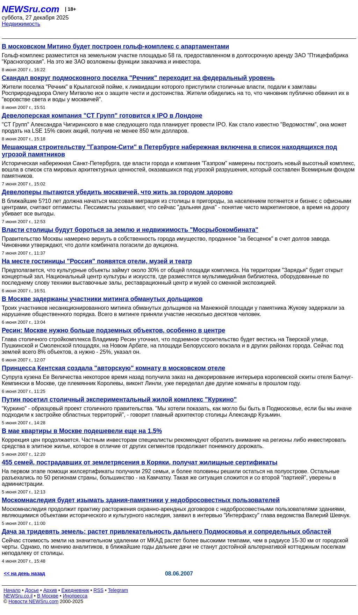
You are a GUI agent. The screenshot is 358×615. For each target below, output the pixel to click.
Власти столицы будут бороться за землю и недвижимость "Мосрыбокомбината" (130, 229)
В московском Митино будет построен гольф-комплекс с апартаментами (115, 46)
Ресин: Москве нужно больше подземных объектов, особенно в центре (113, 330)
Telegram (118, 590)
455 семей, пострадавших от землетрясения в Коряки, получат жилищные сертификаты (140, 462)
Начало (12, 590)
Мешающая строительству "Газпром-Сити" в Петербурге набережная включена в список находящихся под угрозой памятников (169, 151)
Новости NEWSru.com (33, 601)
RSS (98, 590)
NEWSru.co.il (18, 596)
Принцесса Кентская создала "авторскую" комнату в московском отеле (113, 368)
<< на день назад (24, 573)
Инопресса (75, 596)
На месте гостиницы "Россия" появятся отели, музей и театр (97, 261)
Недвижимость (21, 24)
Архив (50, 590)
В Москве (47, 596)
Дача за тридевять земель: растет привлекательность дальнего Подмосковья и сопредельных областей (166, 531)
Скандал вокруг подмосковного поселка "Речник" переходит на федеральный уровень (138, 77)
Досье (32, 590)
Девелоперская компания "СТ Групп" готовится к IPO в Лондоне (102, 115)
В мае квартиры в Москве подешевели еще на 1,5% (82, 430)
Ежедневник (75, 590)
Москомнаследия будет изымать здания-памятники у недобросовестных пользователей (141, 500)
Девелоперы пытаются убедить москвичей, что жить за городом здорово (117, 192)
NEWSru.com (30, 9)
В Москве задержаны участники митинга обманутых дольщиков (102, 298)
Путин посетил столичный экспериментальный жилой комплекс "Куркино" (119, 399)
